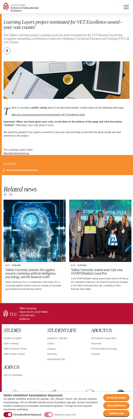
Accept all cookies (116, 397)
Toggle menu (126, 7)
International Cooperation (103, 338)
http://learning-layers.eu (16, 153)
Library (50, 343)
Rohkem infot (116, 413)
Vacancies (96, 343)
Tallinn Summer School (15, 348)
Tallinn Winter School (14, 354)
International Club (56, 359)
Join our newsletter (13, 375)
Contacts (95, 354)
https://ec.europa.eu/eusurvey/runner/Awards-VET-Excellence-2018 (48, 114)
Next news (10, 194)
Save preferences (116, 405)
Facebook (7, 50)
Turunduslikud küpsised (27, 414)
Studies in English (12, 338)
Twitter (15, 50)
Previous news (5, 194)
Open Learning (11, 343)
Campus (51, 348)
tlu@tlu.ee (24, 318)
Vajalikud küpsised (65, 414)
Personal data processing (104, 348)
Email (24, 50)
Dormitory (52, 354)
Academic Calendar (57, 338)
